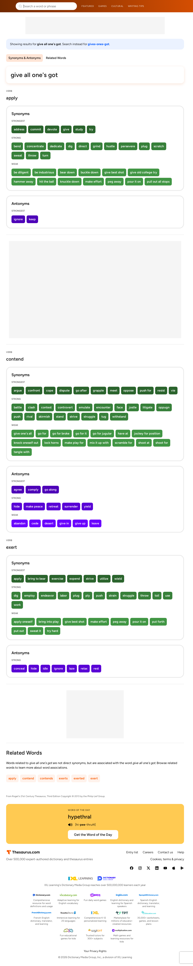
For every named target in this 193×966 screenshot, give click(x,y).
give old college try (143, 172)
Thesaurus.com (8, 6)
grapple (98, 390)
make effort (93, 181)
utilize (104, 578)
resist (161, 390)
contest (46, 407)
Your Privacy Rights (95, 951)
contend (28, 778)
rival (30, 416)
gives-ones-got (98, 44)
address (19, 129)
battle (18, 407)
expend (74, 578)
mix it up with (99, 443)
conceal (19, 668)
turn (45, 155)
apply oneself (23, 621)
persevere (128, 146)
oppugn (164, 407)
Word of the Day (79, 810)
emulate (84, 407)
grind (96, 146)
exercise (57, 578)
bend (17, 146)
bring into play (49, 621)
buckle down (89, 172)
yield (87, 506)
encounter (103, 407)
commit (35, 129)
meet (113, 390)
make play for (74, 443)
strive (73, 416)
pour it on (134, 181)
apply (18, 578)
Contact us (165, 852)
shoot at (143, 443)
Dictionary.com (184, 6)
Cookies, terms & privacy (167, 859)
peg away (114, 181)
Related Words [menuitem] (56, 58)
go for (42, 433)
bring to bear (37, 578)
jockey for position (147, 433)
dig (70, 146)
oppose (128, 390)
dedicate (56, 146)
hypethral (79, 816)
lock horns (51, 443)
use (167, 595)
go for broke (60, 433)
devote (52, 129)
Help (181, 852)
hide (17, 506)
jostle (133, 407)
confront (34, 390)
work (17, 605)
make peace (34, 506)
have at (123, 433)
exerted (79, 778)
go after (81, 390)
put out (19, 631)
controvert (65, 407)
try (91, 129)
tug (103, 416)
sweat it (35, 631)
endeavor (47, 595)
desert (49, 523)
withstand (119, 416)
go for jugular (102, 433)
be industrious (44, 172)
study (79, 129)
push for (145, 390)
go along (51, 489)
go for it (81, 433)
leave (95, 523)
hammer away (23, 181)
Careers (148, 852)
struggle (89, 416)
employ (29, 595)
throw (32, 155)
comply (33, 489)
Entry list (132, 852)
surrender (71, 506)
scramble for (123, 443)
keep (32, 219)
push (17, 416)
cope (49, 390)
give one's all (23, 433)
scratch (159, 146)
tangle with (21, 452)
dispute (64, 390)
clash (31, 407)
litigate (147, 407)
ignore (18, 219)
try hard (52, 631)
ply (88, 595)
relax (84, 668)
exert (94, 778)
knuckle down (69, 181)
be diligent (21, 172)
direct (83, 146)
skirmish (44, 416)
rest (96, 668)
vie (173, 390)
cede (35, 523)
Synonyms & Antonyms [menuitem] (24, 58)
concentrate (35, 146)
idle (45, 668)
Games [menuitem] (102, 6)
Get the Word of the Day (93, 835)
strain (112, 595)
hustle (110, 146)
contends (46, 778)
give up (80, 523)
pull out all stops (158, 181)
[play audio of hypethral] (70, 824)
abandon (19, 523)
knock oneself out (26, 443)
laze (72, 668)
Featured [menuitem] (87, 6)
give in (64, 523)
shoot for (162, 443)
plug (144, 146)
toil (157, 595)
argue (18, 390)
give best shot (114, 172)
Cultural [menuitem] (117, 6)
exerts (63, 778)
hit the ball (46, 181)
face (120, 407)
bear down (67, 172)
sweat (18, 155)
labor (63, 595)
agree (18, 489)
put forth (158, 621)
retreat (53, 506)
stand (60, 416)
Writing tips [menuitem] (136, 6)
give (66, 129)
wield (118, 578)
